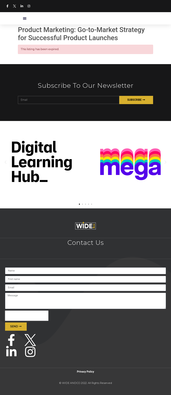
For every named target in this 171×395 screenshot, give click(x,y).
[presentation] (26, 316)
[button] (24, 18)
